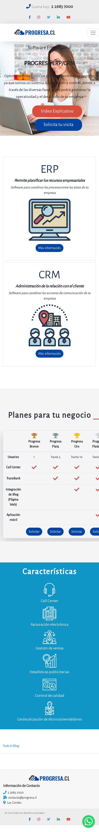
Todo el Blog (11, 746)
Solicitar (34, 531)
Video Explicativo (57, 111)
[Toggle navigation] (93, 33)
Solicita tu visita (58, 124)
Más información (49, 248)
